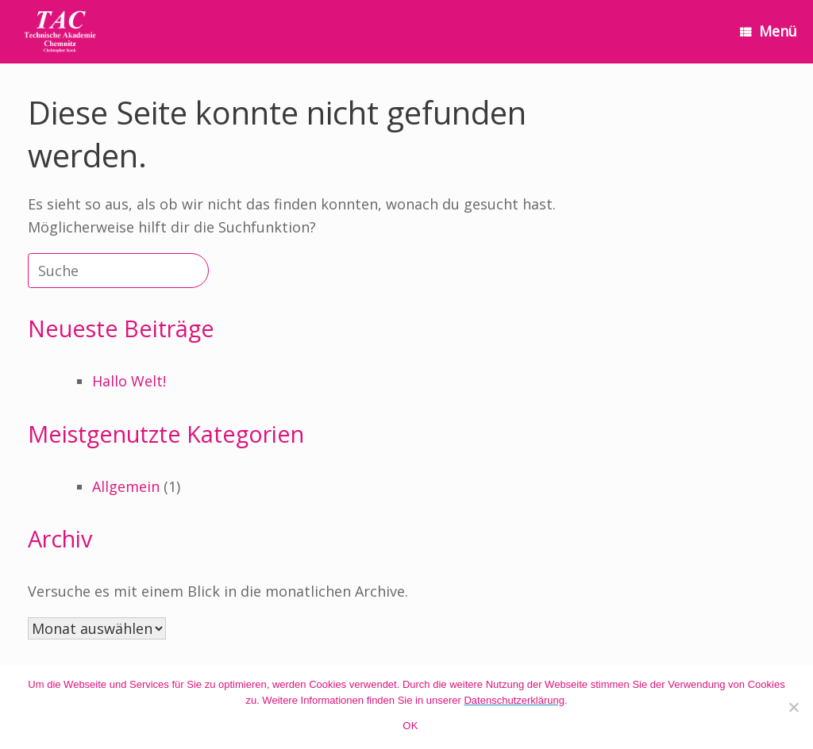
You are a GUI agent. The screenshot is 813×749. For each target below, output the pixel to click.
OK (410, 726)
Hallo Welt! (129, 380)
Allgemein (126, 486)
